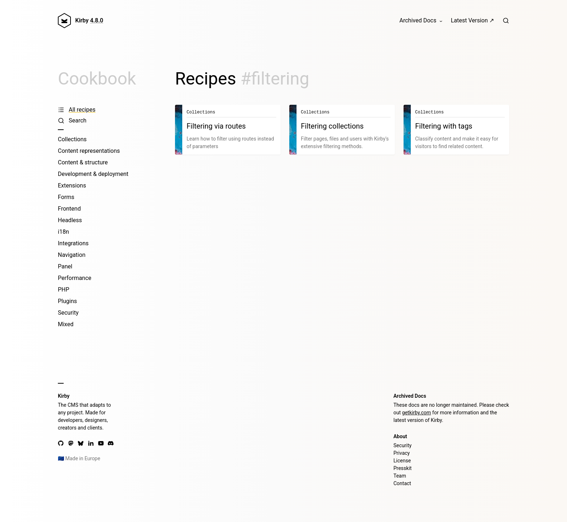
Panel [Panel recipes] (65, 266)
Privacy (401, 453)
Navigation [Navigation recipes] (71, 254)
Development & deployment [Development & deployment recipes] (93, 174)
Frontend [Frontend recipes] (69, 208)
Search (72, 120)
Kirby (89, 20)
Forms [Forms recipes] (66, 197)
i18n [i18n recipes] (63, 231)
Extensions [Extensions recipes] (72, 185)
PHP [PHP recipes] (63, 289)
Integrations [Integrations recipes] (73, 243)
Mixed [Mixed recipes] (65, 324)
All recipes (76, 109)
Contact (402, 483)
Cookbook (97, 78)
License (402, 460)
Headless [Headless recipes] (70, 220)
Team (399, 476)
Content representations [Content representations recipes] (89, 150)
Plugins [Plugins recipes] (67, 301)
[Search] (505, 20)
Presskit (402, 468)
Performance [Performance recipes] (74, 278)
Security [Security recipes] (68, 312)
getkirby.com (416, 412)
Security (402, 445)
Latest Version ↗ (472, 20)
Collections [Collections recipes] (72, 139)
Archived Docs (418, 20)
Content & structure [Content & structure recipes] (83, 162)
